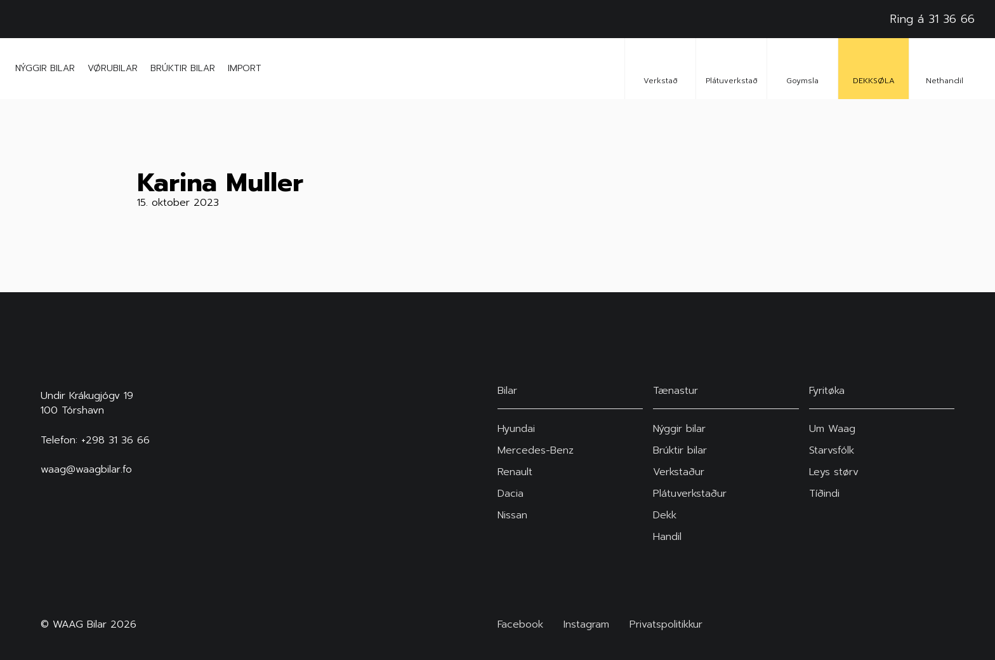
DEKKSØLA (874, 68)
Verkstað (660, 68)
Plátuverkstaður (690, 493)
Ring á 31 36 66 (932, 19)
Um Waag (832, 428)
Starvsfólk (831, 450)
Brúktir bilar (182, 68)
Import (244, 68)
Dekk (664, 515)
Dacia (511, 493)
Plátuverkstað (732, 68)
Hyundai (516, 428)
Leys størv (834, 472)
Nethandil (944, 68)
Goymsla (802, 68)
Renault (515, 472)
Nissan (512, 515)
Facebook (520, 624)
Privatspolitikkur (665, 624)
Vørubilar (113, 68)
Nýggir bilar (45, 68)
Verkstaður (678, 472)
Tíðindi (824, 493)
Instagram (586, 624)
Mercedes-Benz (536, 450)
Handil (667, 536)
